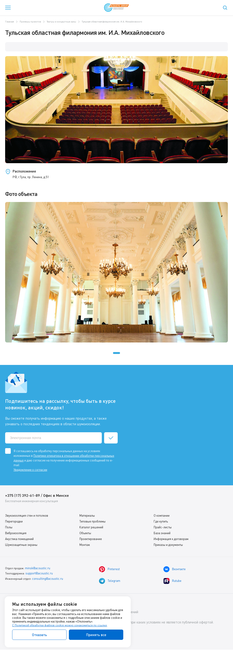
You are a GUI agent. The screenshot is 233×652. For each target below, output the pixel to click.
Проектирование (90, 539)
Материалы (87, 515)
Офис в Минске (56, 495)
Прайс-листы (163, 527)
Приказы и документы (168, 545)
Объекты (85, 533)
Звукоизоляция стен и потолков (26, 515)
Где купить (161, 521)
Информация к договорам (171, 539)
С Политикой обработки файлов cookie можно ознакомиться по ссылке (60, 625)
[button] (116, 353)
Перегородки (14, 521)
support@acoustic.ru (38, 573)
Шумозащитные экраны (21, 545)
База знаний (162, 533)
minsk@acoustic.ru (37, 568)
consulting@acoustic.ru (47, 578)
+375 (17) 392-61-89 (22, 495)
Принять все (96, 635)
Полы (8, 527)
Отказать (39, 635)
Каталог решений (91, 527)
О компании (161, 515)
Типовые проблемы (92, 521)
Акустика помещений (19, 539)
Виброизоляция (15, 533)
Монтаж (84, 545)
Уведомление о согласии (30, 470)
